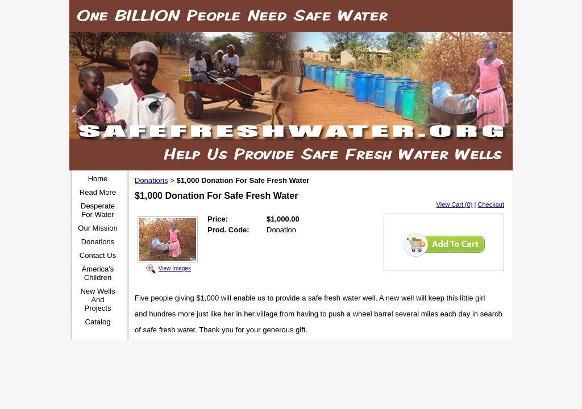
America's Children (98, 273)
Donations (98, 241)
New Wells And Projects (97, 299)
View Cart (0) (454, 204)
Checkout (491, 204)
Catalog (98, 322)
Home (98, 178)
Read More (98, 192)
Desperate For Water (98, 210)
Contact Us (98, 255)
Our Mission (97, 228)
